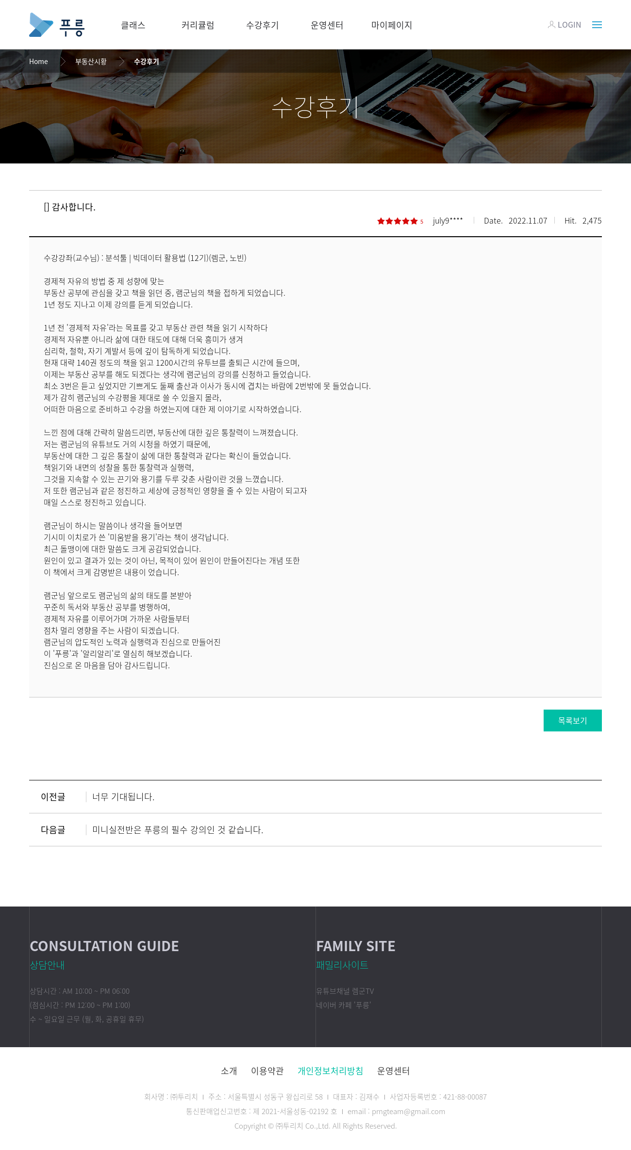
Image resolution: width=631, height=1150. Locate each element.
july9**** (448, 220)
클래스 (133, 25)
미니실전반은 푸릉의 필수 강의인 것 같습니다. (178, 829)
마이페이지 (392, 25)
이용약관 (267, 1070)
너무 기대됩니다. (123, 796)
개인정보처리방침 (331, 1070)
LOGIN (564, 24)
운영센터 (327, 25)
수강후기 (262, 25)
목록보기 (572, 720)
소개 (229, 1070)
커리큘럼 (198, 25)
